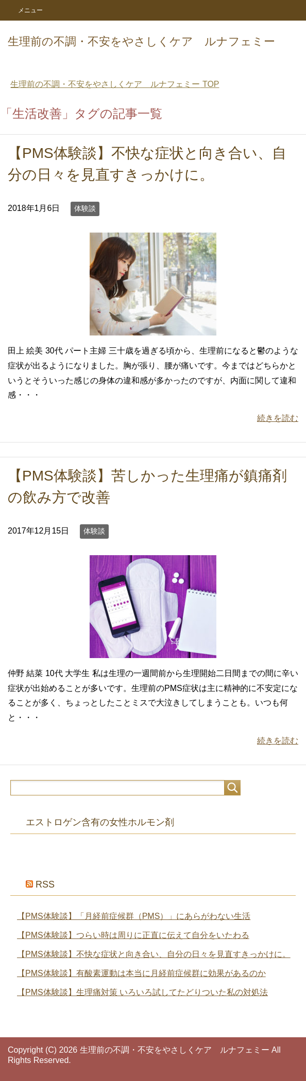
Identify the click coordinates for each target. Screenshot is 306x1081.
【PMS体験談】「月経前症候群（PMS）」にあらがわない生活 (133, 916)
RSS (45, 884)
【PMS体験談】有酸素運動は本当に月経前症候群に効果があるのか (141, 973)
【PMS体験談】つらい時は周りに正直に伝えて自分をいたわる (133, 935)
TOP (114, 84)
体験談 (85, 208)
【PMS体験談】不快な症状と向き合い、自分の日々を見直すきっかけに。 (154, 954)
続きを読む (277, 418)
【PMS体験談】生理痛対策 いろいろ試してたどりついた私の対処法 (142, 992)
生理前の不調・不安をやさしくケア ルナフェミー (141, 41)
